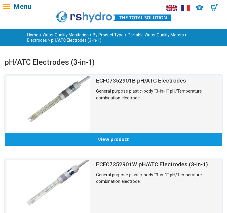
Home (32, 35)
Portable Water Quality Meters (156, 35)
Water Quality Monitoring (66, 35)
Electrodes (37, 40)
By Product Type (108, 35)
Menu (22, 6)
